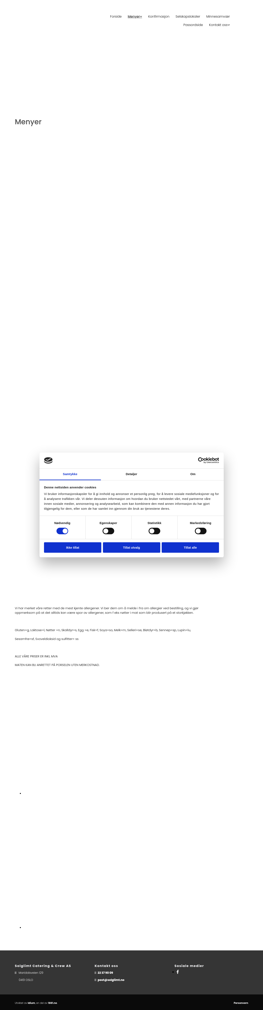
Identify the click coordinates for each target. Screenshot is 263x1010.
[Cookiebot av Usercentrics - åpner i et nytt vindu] (201, 460)
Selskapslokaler (188, 16)
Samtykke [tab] (70, 474)
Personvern (241, 1003)
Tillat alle (190, 547)
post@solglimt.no (111, 980)
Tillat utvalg (131, 547)
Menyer (134, 16)
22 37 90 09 (105, 973)
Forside (116, 16)
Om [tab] (192, 474)
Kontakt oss (218, 25)
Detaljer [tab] (131, 474)
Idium (31, 1003)
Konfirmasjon (158, 16)
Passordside (193, 25)
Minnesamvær (218, 16)
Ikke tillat (72, 547)
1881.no (52, 1003)
